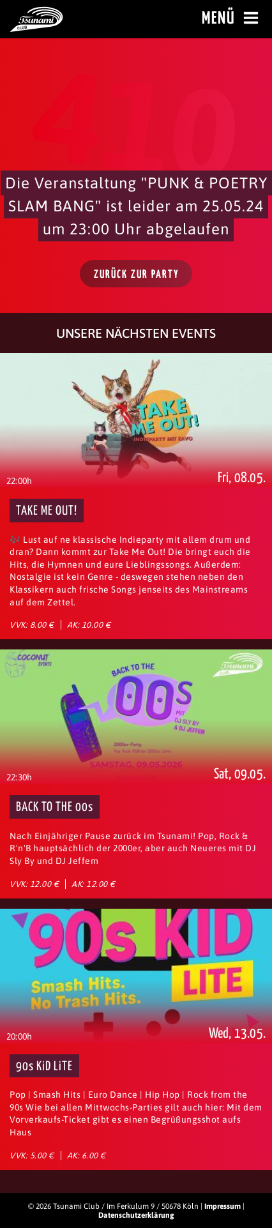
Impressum (222, 1206)
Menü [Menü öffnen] (232, 18)
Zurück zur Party (136, 274)
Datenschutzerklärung (136, 1215)
